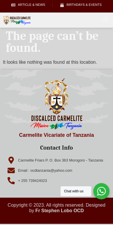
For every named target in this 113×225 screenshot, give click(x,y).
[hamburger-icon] (105, 20)
